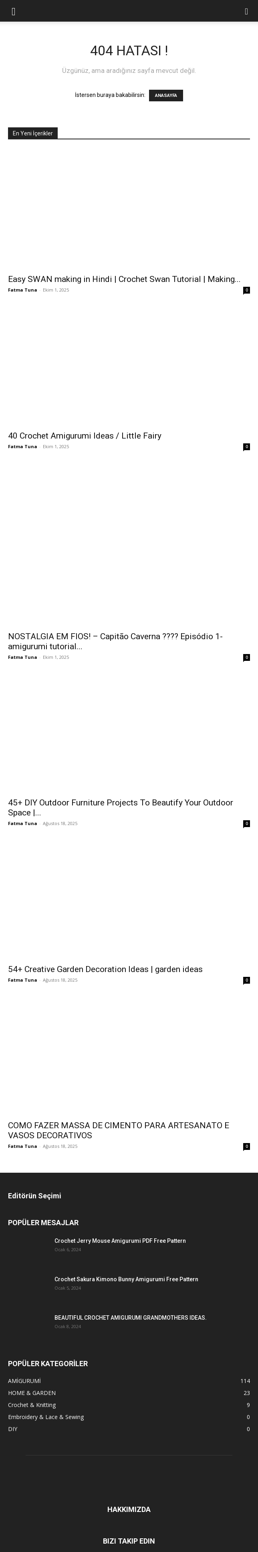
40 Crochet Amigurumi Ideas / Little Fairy (84, 436)
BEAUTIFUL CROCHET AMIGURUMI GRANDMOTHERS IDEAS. (130, 1317)
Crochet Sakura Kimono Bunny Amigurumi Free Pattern (126, 1279)
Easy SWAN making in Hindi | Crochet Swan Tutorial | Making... (124, 279)
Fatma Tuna (22, 290)
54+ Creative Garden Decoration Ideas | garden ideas (105, 969)
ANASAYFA (166, 95)
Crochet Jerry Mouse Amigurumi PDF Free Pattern (120, 1241)
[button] (13, 11)
